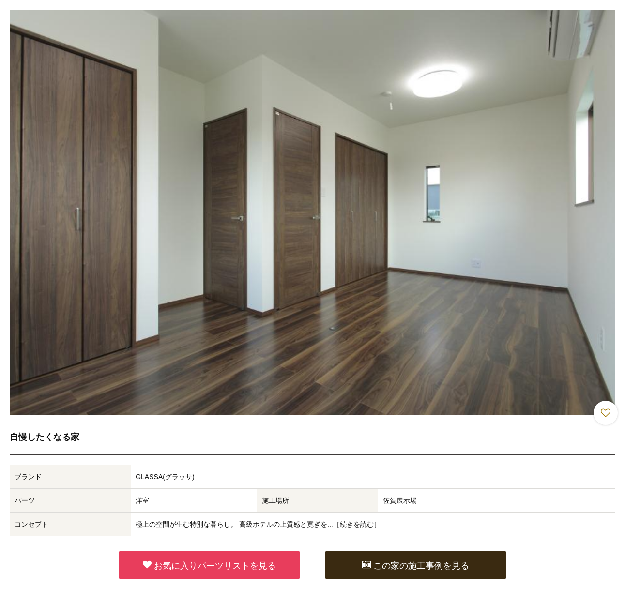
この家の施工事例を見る (415, 565)
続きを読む (357, 524)
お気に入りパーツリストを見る (209, 565)
